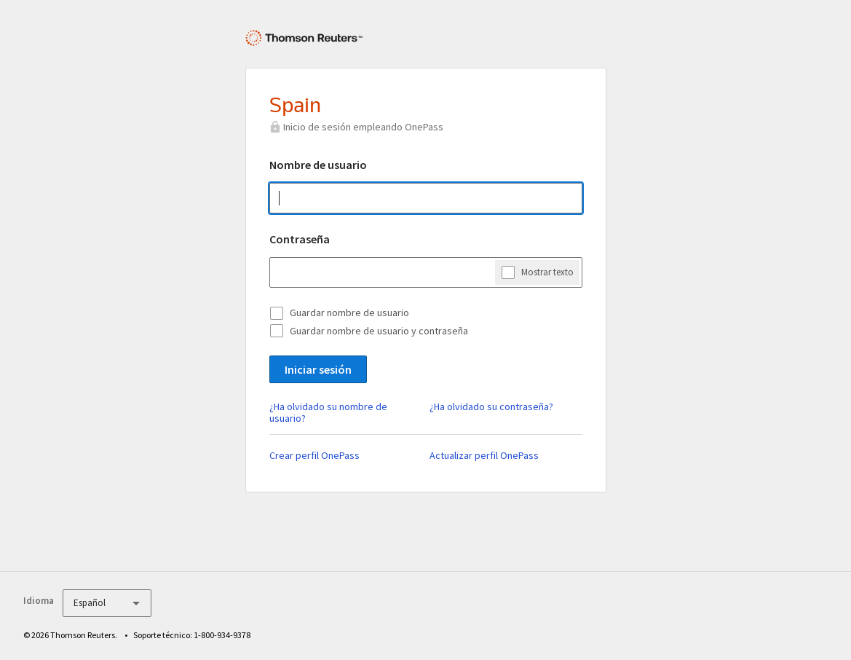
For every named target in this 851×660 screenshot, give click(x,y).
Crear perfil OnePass (314, 455)
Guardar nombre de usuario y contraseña (379, 330)
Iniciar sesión (318, 369)
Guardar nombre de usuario (349, 312)
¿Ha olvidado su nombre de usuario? (328, 412)
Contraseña (299, 239)
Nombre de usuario (318, 164)
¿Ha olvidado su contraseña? (491, 406)
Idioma (38, 600)
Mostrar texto (547, 271)
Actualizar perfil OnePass (484, 455)
